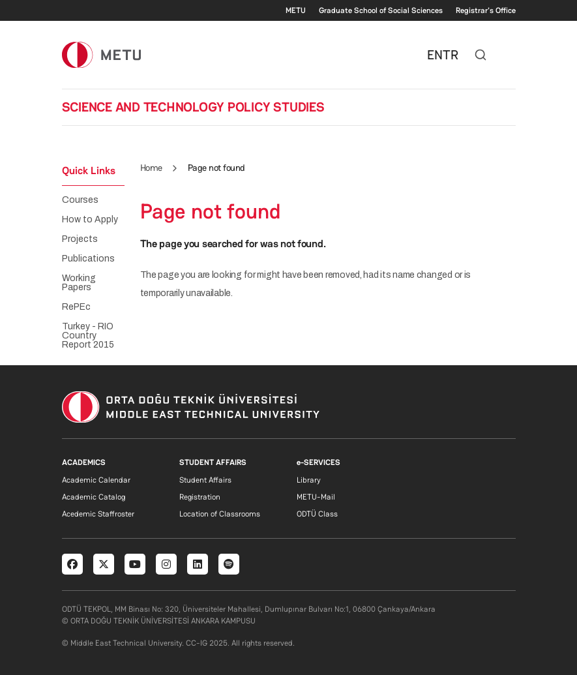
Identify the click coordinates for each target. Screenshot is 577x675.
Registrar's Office (486, 10)
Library (309, 480)
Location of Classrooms (219, 514)
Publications (88, 258)
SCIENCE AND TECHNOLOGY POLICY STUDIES (193, 107)
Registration (199, 497)
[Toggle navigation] (509, 55)
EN (435, 55)
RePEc (76, 307)
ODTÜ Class (317, 514)
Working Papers (79, 283)
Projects (80, 239)
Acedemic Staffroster (98, 514)
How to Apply (90, 219)
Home (151, 167)
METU (296, 10)
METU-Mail (316, 497)
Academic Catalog (93, 497)
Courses (80, 200)
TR (450, 55)
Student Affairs (205, 480)
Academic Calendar (96, 480)
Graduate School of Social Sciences (381, 10)
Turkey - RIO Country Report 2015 (88, 336)
